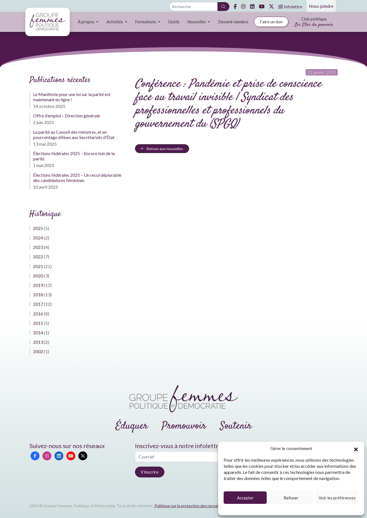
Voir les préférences (337, 497)
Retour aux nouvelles (162, 148)
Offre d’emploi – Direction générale (66, 115)
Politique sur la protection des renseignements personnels (205, 505)
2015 (38, 323)
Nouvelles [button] (197, 21)
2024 (38, 237)
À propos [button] (86, 21)
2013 (38, 342)
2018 (38, 294)
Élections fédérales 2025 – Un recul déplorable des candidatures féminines (77, 177)
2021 (38, 266)
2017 (38, 304)
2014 (38, 332)
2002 (38, 351)
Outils (173, 21)
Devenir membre (233, 21)
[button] (356, 448)
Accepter (245, 497)
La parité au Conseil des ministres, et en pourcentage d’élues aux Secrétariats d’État (73, 134)
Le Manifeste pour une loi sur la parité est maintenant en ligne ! (72, 97)
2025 (38, 228)
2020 (38, 275)
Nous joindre (321, 6)
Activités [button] (115, 21)
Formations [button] (146, 21)
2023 (38, 247)
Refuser (291, 497)
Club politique (314, 22)
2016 (38, 313)
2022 (38, 256)
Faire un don (271, 21)
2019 (38, 285)
